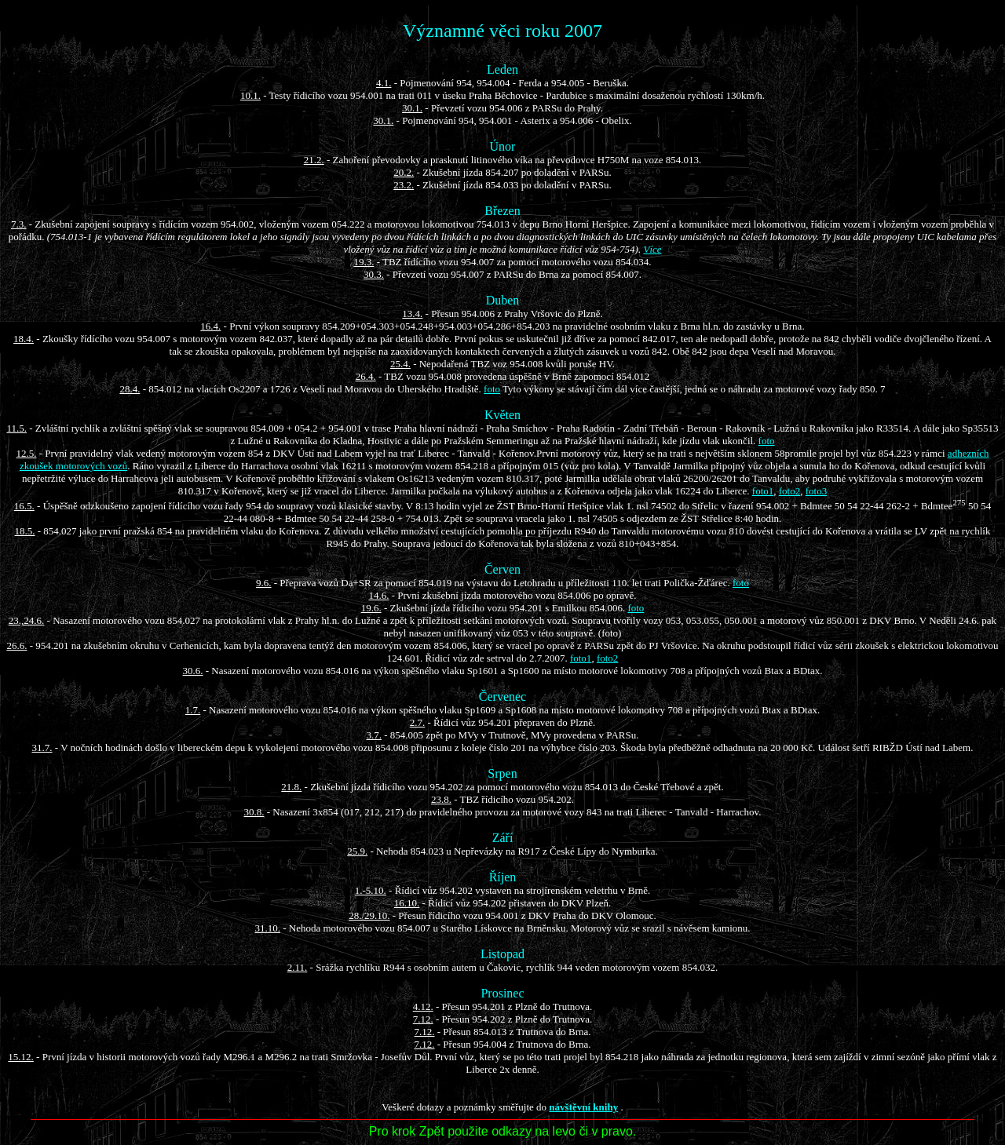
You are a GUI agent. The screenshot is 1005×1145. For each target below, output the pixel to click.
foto (492, 389)
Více (652, 249)
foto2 (789, 491)
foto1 (762, 491)
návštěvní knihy (583, 1107)
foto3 (816, 491)
